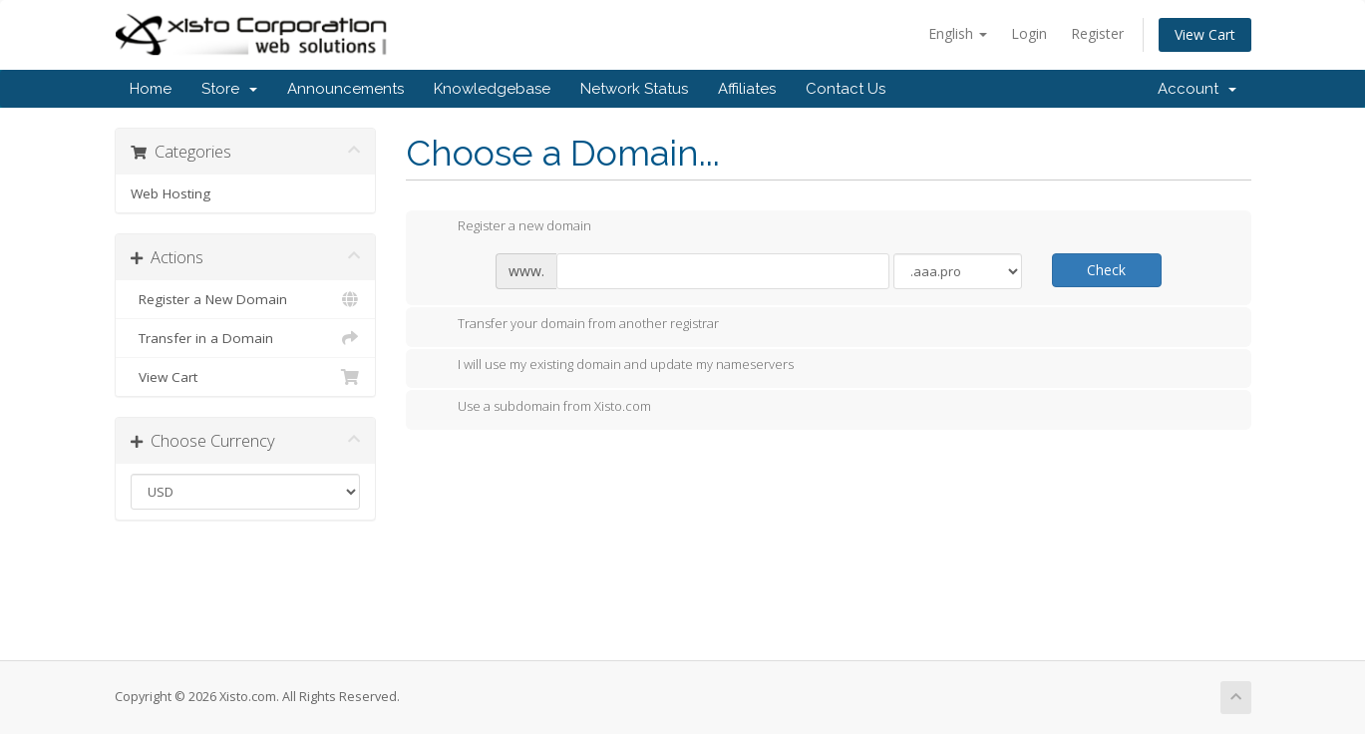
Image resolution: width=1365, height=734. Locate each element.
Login (1029, 33)
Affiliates (747, 89)
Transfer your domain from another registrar (572, 325)
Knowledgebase (492, 89)
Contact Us (845, 89)
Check (1106, 269)
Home (150, 89)
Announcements (345, 89)
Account (1197, 89)
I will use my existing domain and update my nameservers (610, 366)
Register (1097, 33)
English (957, 33)
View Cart (1205, 34)
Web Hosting (170, 193)
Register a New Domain (246, 299)
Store (229, 89)
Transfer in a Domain (246, 338)
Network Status (634, 89)
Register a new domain (508, 227)
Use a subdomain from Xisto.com (538, 408)
